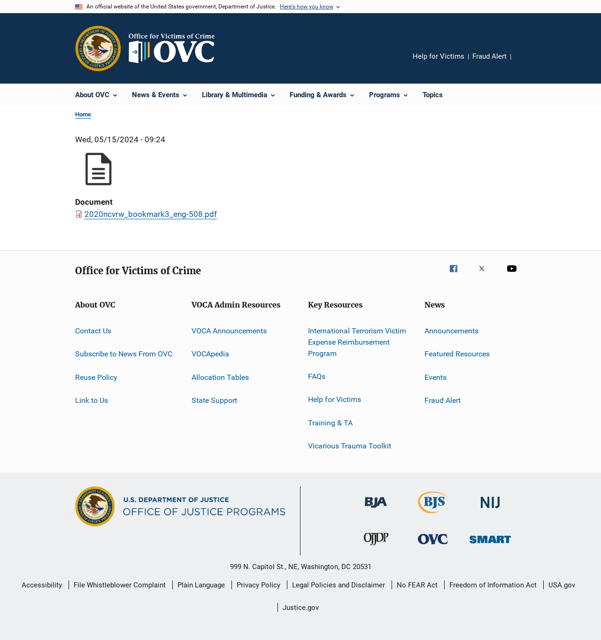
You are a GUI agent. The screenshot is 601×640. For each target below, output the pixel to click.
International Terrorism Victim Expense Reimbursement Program (357, 342)
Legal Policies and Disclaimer (338, 585)
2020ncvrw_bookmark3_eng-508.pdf (151, 214)
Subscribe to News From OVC (123, 353)
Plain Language (201, 585)
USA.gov (561, 585)
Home (83, 114)
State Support (214, 400)
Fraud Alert (489, 56)
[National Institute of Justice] (490, 509)
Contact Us (93, 330)
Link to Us (91, 400)
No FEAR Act (417, 585)
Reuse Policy (96, 377)
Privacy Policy (258, 585)
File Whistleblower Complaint (120, 585)
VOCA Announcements (229, 330)
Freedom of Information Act (493, 585)
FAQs (316, 376)
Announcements (451, 330)
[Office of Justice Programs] (98, 48)
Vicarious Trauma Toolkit (349, 445)
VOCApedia (210, 353)
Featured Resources (457, 353)
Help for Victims (438, 56)
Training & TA (330, 422)
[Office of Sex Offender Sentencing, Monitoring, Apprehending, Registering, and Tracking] (490, 545)
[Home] (176, 48)
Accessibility (42, 585)
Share (525, 63)
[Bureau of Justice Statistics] (433, 515)
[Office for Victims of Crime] (433, 546)
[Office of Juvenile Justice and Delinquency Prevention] (376, 547)
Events (435, 377)
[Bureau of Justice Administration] (376, 509)
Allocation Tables (220, 377)
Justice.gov (301, 607)
